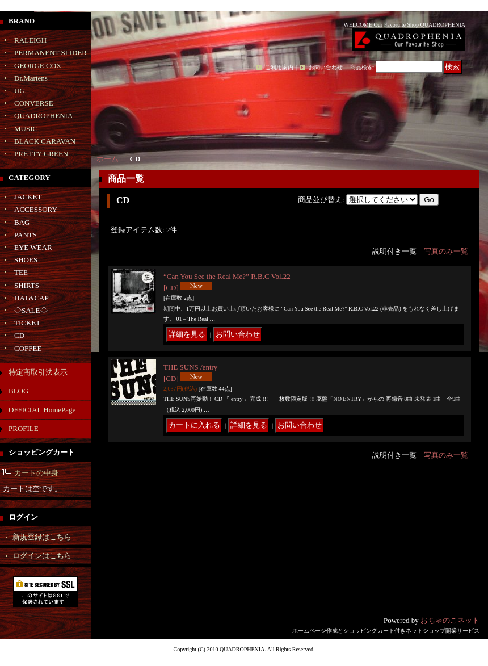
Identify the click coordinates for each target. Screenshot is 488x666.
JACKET (27, 196)
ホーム (107, 158)
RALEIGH (30, 40)
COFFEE (27, 348)
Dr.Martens (31, 78)
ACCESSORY (35, 209)
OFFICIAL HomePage (42, 409)
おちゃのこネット (449, 620)
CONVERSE (33, 103)
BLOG (18, 391)
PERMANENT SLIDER (50, 52)
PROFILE (24, 428)
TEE (21, 272)
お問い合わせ (326, 67)
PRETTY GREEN (41, 153)
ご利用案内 (279, 67)
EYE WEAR (33, 247)
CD (19, 335)
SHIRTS (26, 285)
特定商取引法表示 (38, 372)
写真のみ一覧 (446, 251)
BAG (22, 222)
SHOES (25, 259)
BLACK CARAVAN (44, 141)
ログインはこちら (41, 555)
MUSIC (25, 128)
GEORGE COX (37, 65)
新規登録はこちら (41, 537)
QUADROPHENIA (43, 115)
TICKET (27, 323)
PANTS (25, 235)
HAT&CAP (31, 298)
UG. (20, 90)
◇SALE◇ (31, 310)
